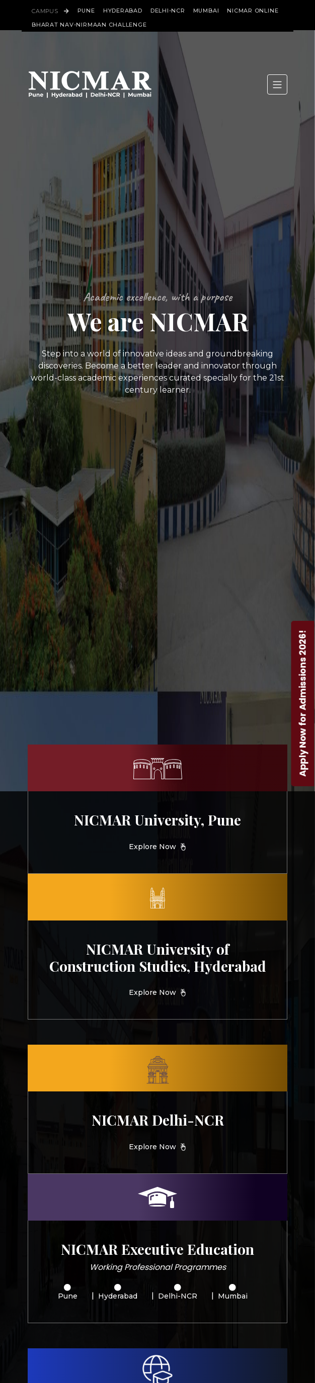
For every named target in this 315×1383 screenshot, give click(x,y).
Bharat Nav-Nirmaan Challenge (89, 24)
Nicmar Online (252, 10)
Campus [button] (50, 11)
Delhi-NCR (167, 10)
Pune (86, 10)
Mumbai (206, 10)
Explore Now (152, 847)
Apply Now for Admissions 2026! (302, 703)
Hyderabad (122, 10)
